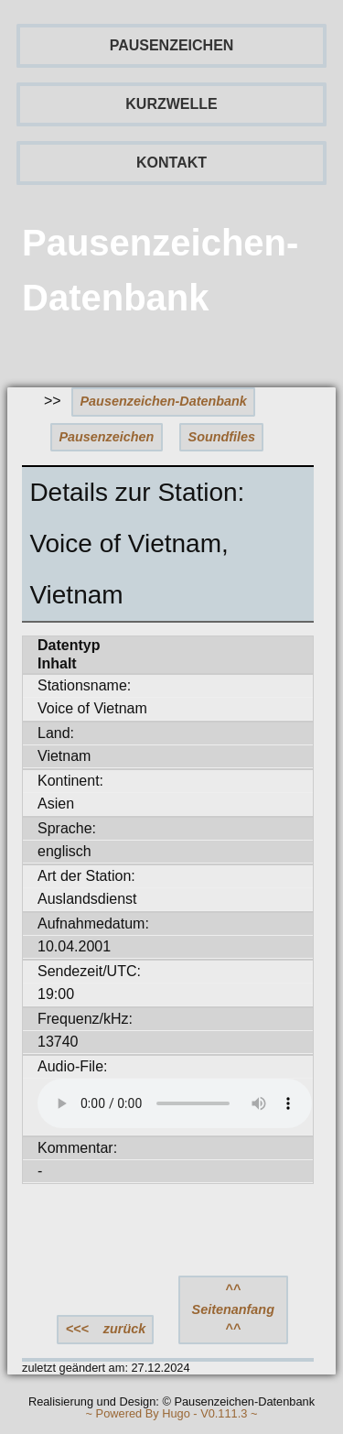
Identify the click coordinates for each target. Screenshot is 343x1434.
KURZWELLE (171, 104)
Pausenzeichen (106, 436)
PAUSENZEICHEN (172, 45)
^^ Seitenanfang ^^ (233, 1309)
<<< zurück (106, 1328)
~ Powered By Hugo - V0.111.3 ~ (172, 1414)
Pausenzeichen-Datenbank (163, 401)
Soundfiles (222, 436)
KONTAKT (171, 162)
